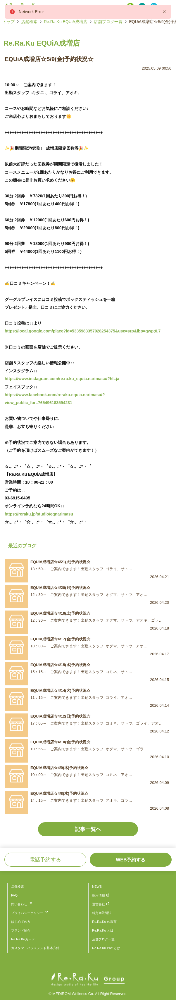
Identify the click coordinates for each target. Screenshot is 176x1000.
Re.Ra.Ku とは (102, 930)
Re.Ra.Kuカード (23, 939)
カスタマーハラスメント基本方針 (35, 948)
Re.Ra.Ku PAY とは (106, 948)
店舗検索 (29, 21)
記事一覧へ (88, 829)
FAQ (14, 895)
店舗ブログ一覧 (108, 21)
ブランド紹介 (20, 930)
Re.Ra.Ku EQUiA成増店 (65, 21)
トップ (8, 21)
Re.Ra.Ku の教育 (104, 921)
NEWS (97, 886)
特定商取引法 (101, 913)
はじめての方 (20, 921)
